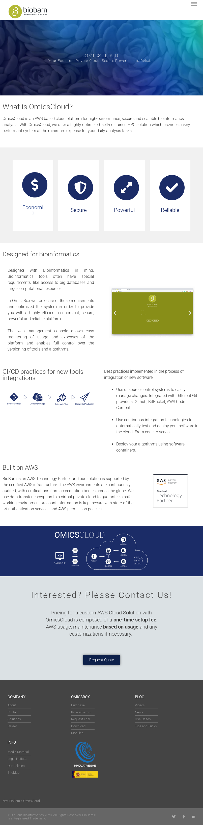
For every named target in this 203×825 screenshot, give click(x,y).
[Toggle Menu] (194, 4)
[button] (115, 313)
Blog (139, 697)
